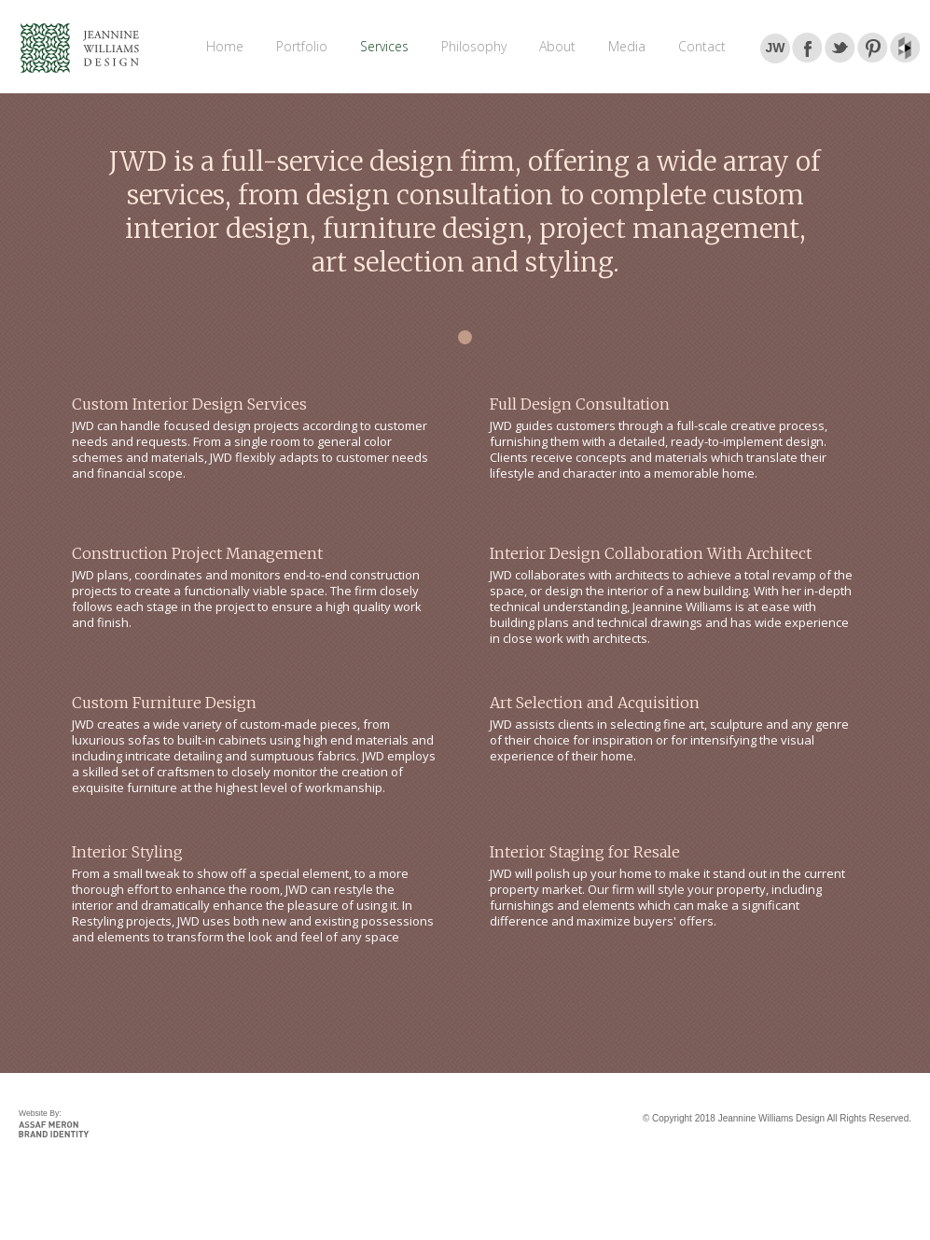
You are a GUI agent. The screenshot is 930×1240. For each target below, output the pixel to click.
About (557, 46)
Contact (702, 46)
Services (384, 46)
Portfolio (301, 46)
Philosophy (474, 46)
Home (224, 46)
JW (775, 47)
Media (626, 46)
